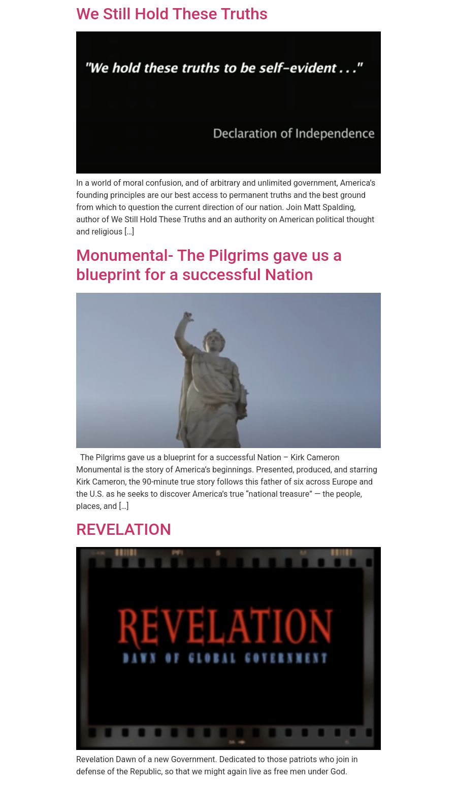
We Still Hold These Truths (172, 13)
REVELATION (123, 529)
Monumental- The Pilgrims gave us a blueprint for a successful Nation (209, 265)
